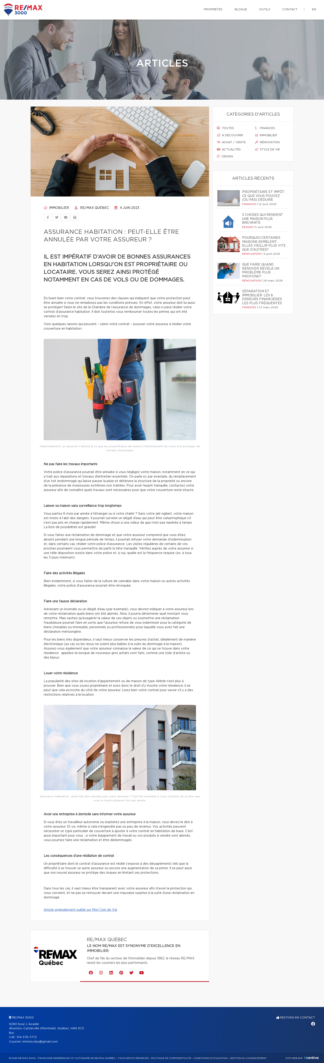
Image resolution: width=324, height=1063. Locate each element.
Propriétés (213, 9)
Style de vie (267, 149)
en (314, 9)
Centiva (311, 1057)
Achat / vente (231, 142)
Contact (289, 9)
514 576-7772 (27, 1037)
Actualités (229, 149)
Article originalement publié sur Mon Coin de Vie (80, 909)
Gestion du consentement (248, 1058)
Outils (264, 9)
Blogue (241, 9)
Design (225, 156)
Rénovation (267, 142)
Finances (265, 128)
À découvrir (230, 135)
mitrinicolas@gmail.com (40, 1041)
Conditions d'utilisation (210, 1058)
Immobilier (56, 208)
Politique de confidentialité (171, 1058)
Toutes (225, 128)
